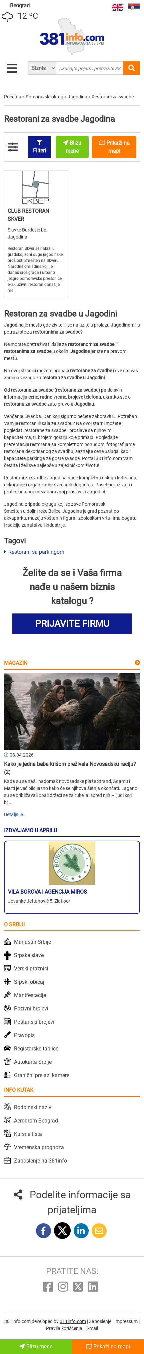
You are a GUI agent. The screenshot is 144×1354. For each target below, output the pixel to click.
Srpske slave (29, 955)
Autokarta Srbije (33, 1062)
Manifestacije (30, 995)
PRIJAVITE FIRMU (72, 623)
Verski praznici (31, 968)
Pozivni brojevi (31, 1008)
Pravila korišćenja (64, 1328)
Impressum (126, 1321)
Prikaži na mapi (108, 1346)
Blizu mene (36, 1346)
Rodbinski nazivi (33, 1107)
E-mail (91, 1328)
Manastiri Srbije (32, 942)
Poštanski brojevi (34, 1022)
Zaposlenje (100, 1321)
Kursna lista (28, 1134)
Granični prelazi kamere (41, 1075)
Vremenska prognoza (39, 1147)
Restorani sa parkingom (34, 552)
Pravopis (24, 1035)
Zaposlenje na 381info (40, 1161)
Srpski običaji (30, 982)
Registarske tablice (36, 1048)
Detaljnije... (15, 814)
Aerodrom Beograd (36, 1120)
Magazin (15, 663)
